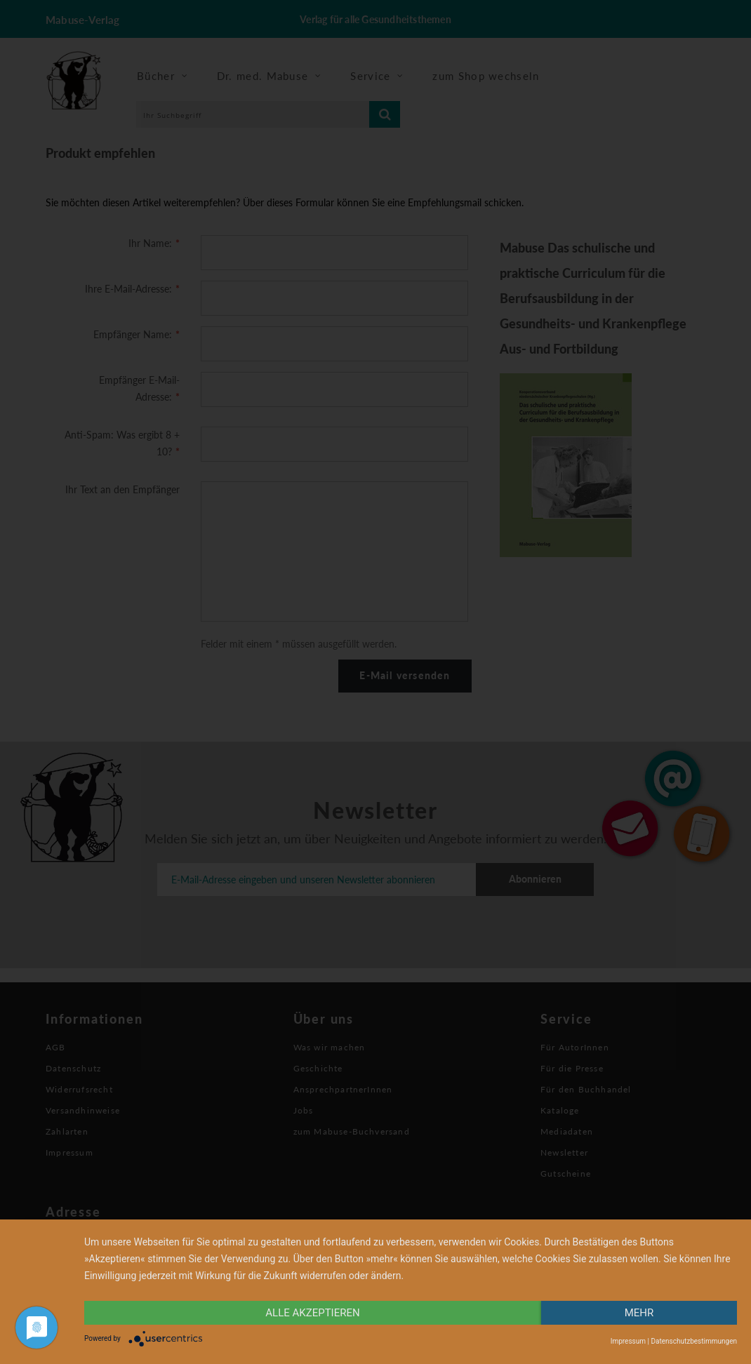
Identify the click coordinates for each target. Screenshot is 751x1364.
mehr (639, 1312)
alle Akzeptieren (312, 1312)
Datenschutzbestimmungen (694, 1341)
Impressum (628, 1341)
